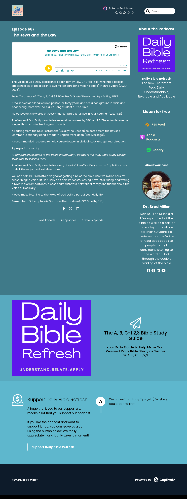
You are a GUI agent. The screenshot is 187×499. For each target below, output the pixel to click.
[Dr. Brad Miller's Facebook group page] (154, 274)
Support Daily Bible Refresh (53, 451)
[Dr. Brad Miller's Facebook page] (150, 274)
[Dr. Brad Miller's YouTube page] (162, 274)
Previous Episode (93, 220)
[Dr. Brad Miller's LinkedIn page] (158, 274)
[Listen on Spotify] (155, 153)
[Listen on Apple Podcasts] (155, 139)
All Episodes (68, 220)
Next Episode (46, 220)
